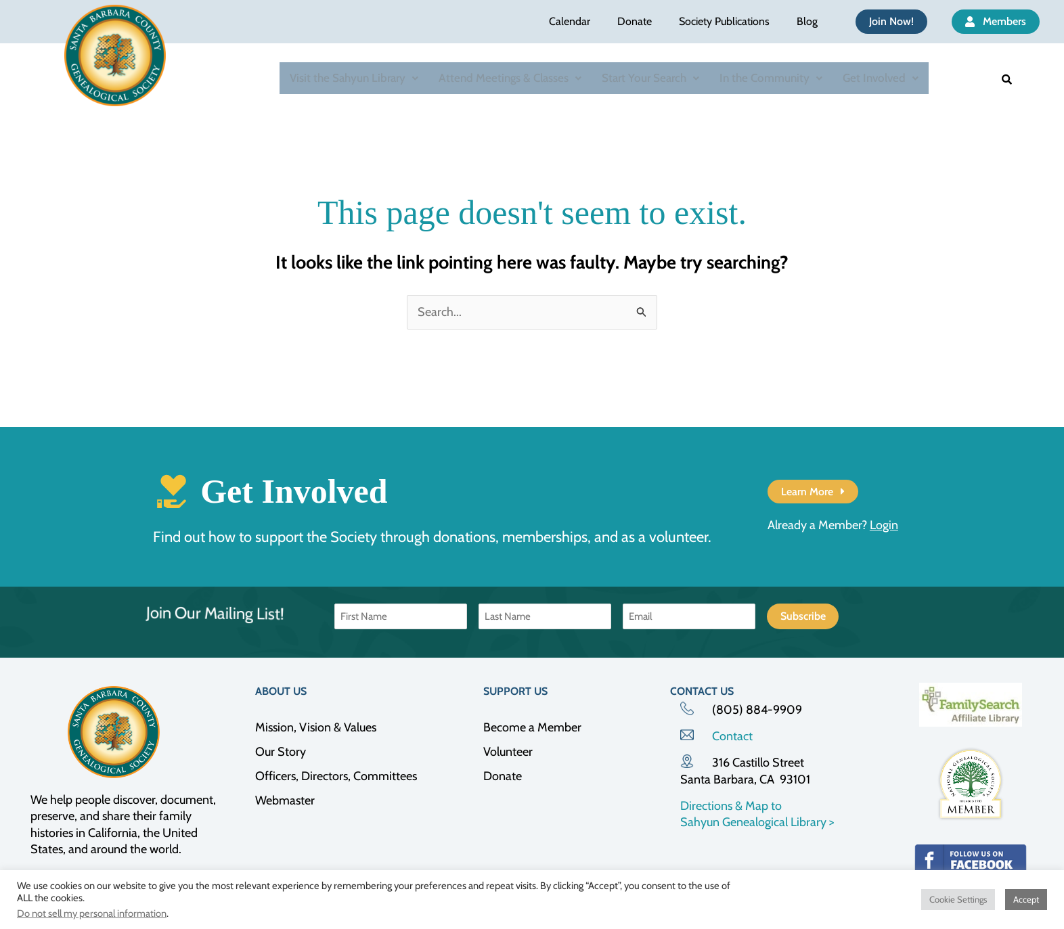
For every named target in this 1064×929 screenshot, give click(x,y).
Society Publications (724, 21)
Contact (732, 736)
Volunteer (508, 751)
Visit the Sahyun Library (354, 78)
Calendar (569, 21)
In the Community (770, 78)
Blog (807, 21)
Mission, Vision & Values (315, 727)
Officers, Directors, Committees (336, 776)
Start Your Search (650, 78)
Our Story (280, 751)
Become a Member (532, 727)
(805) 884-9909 (757, 709)
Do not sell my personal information (92, 913)
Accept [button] (1026, 899)
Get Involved (880, 78)
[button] (354, 78)
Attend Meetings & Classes (510, 78)
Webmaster (285, 800)
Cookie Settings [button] (958, 899)
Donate (634, 21)
